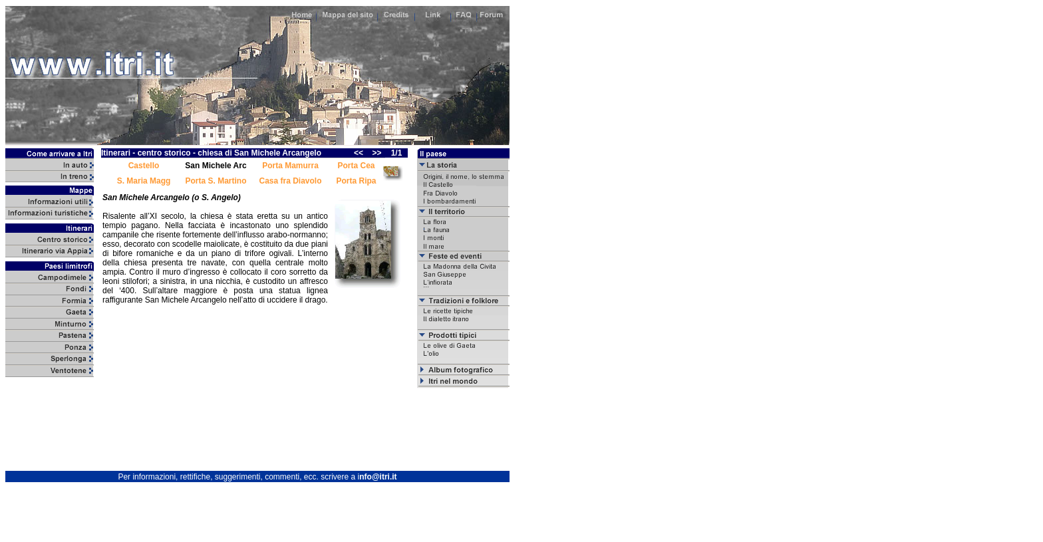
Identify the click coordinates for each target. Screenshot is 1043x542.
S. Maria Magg (144, 181)
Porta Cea (355, 165)
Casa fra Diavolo (290, 181)
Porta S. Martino (215, 181)
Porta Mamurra (290, 165)
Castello (144, 165)
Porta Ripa (356, 181)
